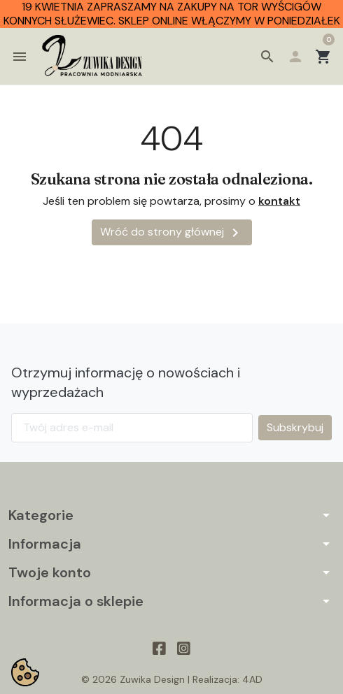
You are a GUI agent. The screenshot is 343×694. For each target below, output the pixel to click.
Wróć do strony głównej (172, 234)
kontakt (279, 202)
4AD (252, 681)
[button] (267, 57)
